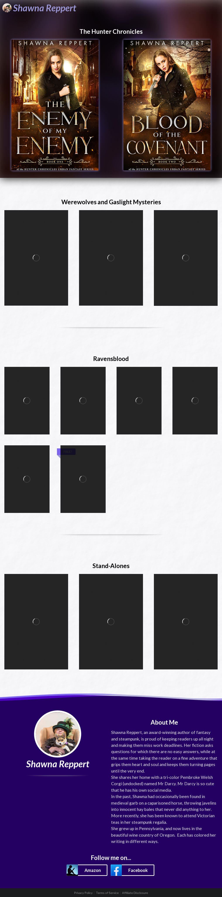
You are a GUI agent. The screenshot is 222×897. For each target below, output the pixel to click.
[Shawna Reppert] (39, 8)
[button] (87, 870)
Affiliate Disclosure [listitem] (135, 892)
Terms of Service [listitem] (107, 892)
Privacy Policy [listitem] (83, 892)
